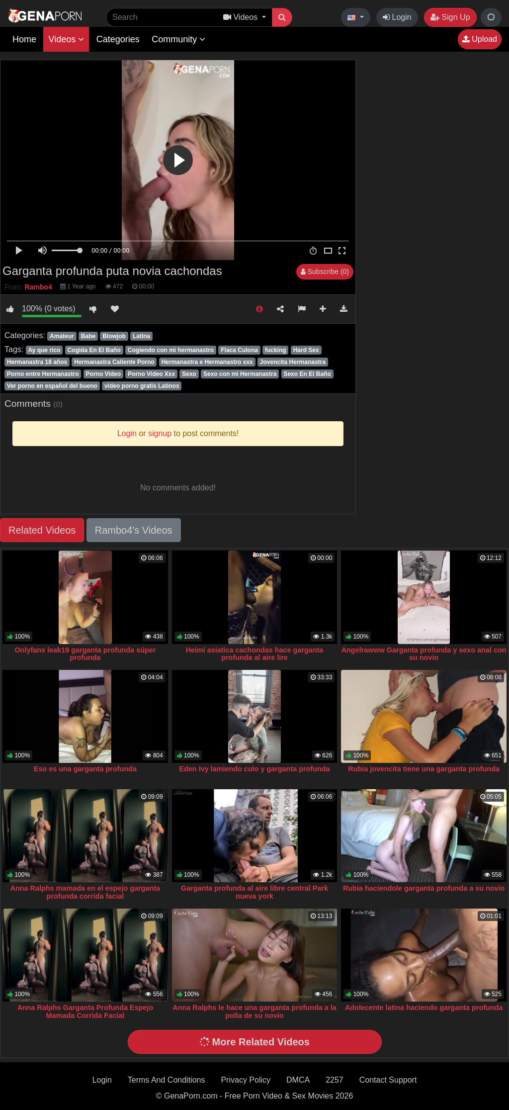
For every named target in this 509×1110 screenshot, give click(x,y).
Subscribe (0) (325, 272)
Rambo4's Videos (133, 530)
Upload (479, 39)
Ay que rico (44, 350)
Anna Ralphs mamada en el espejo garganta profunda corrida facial (85, 892)
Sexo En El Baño (307, 373)
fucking (275, 350)
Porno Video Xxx (151, 373)
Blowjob (114, 336)
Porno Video (103, 373)
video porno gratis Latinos (141, 385)
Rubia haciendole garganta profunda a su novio (424, 888)
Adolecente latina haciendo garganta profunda (424, 1008)
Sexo (189, 373)
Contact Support (388, 1080)
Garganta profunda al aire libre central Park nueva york (254, 892)
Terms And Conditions (166, 1080)
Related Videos (42, 530)
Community (178, 39)
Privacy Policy (245, 1080)
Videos (66, 39)
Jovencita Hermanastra (293, 362)
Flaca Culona (239, 350)
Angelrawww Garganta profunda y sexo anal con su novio (424, 654)
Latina (141, 336)
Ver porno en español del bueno (52, 385)
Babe (88, 336)
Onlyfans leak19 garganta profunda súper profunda (85, 654)
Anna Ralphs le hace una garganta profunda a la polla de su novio (254, 1011)
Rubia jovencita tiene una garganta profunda (424, 769)
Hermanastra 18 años (37, 362)
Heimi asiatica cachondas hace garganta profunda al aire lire (255, 654)
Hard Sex (306, 350)
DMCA (298, 1080)
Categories (118, 39)
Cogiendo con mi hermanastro (171, 350)
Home (24, 39)
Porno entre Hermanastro (43, 373)
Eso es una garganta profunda (85, 769)
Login (397, 17)
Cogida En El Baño (93, 350)
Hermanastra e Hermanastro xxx (207, 362)
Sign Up (450, 17)
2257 (334, 1080)
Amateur (62, 336)
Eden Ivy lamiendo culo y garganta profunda (254, 769)
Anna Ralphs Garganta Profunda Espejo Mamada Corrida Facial (85, 1011)
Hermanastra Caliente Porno (114, 362)
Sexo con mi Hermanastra (239, 373)
